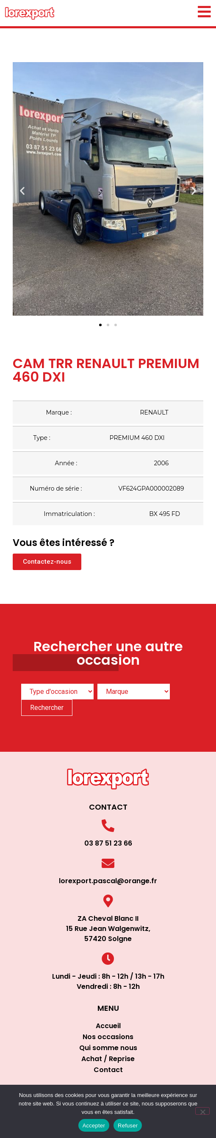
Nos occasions (108, 1037)
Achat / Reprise (108, 1059)
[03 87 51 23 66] (108, 825)
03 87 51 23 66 (108, 843)
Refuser (128, 1125)
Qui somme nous (108, 1048)
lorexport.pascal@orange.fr (108, 881)
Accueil (108, 1026)
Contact (108, 1070)
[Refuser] (202, 1111)
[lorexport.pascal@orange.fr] (108, 863)
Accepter (94, 1125)
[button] (22, 190)
